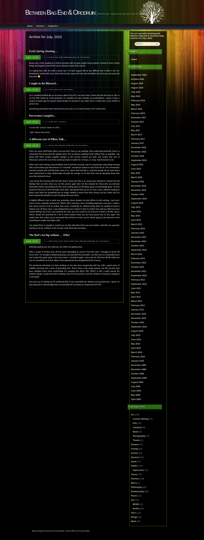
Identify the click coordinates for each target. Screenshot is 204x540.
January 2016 (137, 181)
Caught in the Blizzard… (43, 83)
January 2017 (137, 143)
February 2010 (138, 356)
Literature (137, 427)
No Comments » (85, 57)
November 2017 (138, 117)
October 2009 (137, 374)
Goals (56, 57)
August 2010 (137, 331)
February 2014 (138, 258)
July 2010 (135, 335)
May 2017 (135, 130)
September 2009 (139, 378)
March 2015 (136, 224)
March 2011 (136, 301)
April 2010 (136, 348)
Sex (78, 57)
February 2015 (138, 228)
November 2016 (138, 152)
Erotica (55, 241)
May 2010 (135, 344)
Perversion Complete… (43, 115)
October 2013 (137, 267)
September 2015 (139, 199)
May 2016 (135, 173)
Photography (139, 436)
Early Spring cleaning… (43, 51)
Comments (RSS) (83, 531)
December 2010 (138, 314)
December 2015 (138, 186)
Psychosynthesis (79, 274)
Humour (56, 89)
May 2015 (135, 216)
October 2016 (137, 156)
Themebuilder (60, 531)
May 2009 (135, 395)
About (30, 26)
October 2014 (137, 245)
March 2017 (136, 135)
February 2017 (138, 139)
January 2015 (137, 233)
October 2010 (137, 322)
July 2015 (135, 207)
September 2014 (139, 250)
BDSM (51, 241)
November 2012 (138, 271)
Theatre (136, 440)
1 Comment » (62, 122)
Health (61, 57)
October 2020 (137, 79)
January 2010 (137, 361)
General (51, 145)
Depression (138, 470)
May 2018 (135, 105)
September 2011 (139, 284)
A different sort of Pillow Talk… (48, 139)
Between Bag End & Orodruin (60, 12)
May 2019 (135, 96)
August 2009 (137, 382)
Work (133, 521)
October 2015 (137, 194)
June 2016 (136, 169)
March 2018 (136, 109)
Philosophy (62, 145)
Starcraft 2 (73, 95)
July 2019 (135, 92)
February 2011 (138, 305)
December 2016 (138, 147)
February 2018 (138, 113)
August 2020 (137, 83)
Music (136, 432)
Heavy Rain (45, 132)
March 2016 (136, 177)
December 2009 (138, 365)
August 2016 (137, 164)
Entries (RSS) (70, 531)
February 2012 (138, 280)
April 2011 (136, 297)
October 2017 (137, 122)
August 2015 (137, 203)
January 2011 (137, 309)
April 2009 (136, 399)
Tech (61, 89)
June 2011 (136, 288)
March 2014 (136, 254)
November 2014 (138, 241)
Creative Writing (141, 419)
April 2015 (136, 220)
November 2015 (138, 190)
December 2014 (138, 237)
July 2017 (135, 126)
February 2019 (138, 100)
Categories (53, 26)
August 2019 (137, 88)
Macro (134, 483)
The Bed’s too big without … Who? (49, 235)
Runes (74, 57)
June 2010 (136, 339)
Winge (134, 517)
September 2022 (139, 75)
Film (135, 423)
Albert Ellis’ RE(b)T (88, 271)
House (134, 474)
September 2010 (139, 327)
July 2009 (135, 386)
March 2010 (136, 352)
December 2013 (138, 263)
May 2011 (135, 292)
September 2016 (139, 160)
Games (51, 89)
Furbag (134, 449)
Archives (40, 26)
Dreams (51, 57)
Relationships (68, 57)
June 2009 (136, 391)
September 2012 (139, 275)
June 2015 (136, 211)
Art (132, 414)
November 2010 (138, 318)
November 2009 (138, 369)
